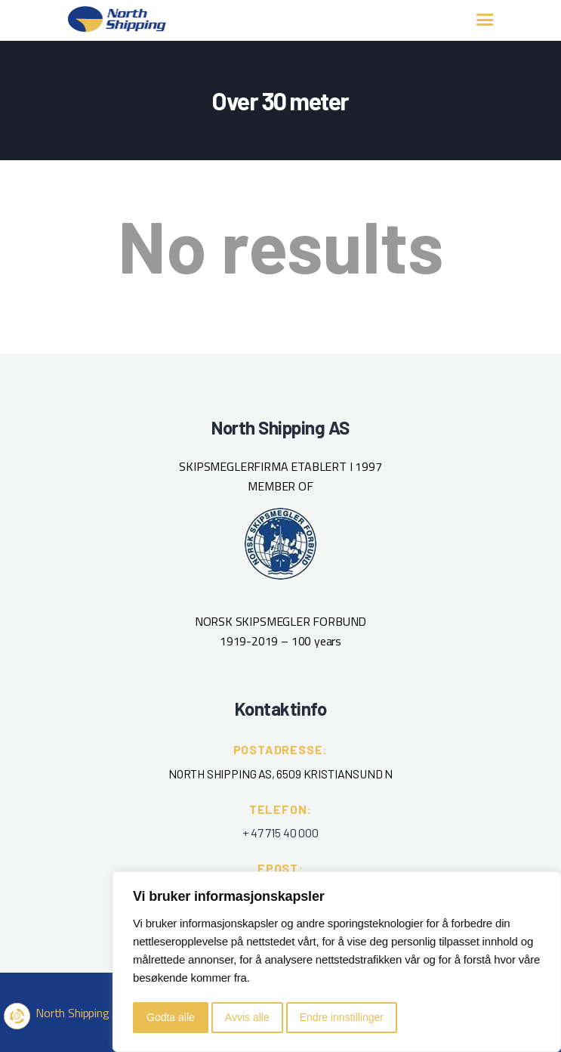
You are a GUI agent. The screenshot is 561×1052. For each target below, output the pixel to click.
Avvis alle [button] (247, 1017)
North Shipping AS (80, 1013)
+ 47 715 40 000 (280, 832)
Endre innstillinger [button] (342, 1017)
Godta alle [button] (170, 1017)
